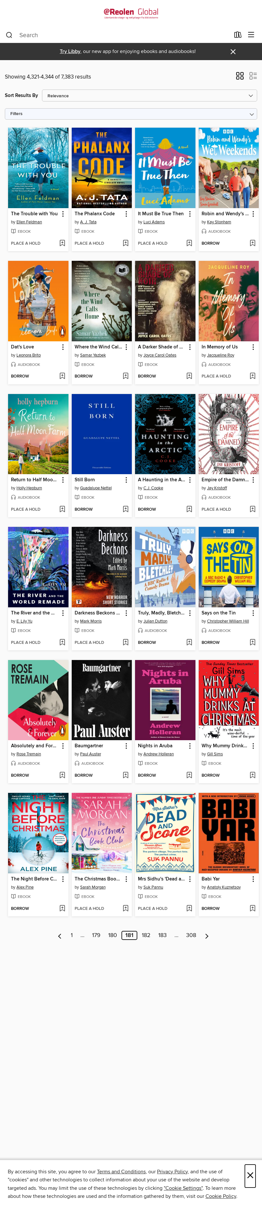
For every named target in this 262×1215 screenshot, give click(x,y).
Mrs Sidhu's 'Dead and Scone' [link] (162, 879)
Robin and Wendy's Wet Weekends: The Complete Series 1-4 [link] (226, 214)
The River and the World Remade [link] (35, 613)
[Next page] (207, 935)
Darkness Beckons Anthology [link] (99, 613)
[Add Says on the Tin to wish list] (252, 643)
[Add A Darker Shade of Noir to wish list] (189, 376)
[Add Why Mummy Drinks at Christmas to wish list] (252, 776)
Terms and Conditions (121, 1171)
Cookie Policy (220, 1196)
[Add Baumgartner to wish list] (125, 776)
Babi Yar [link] (211, 879)
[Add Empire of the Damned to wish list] (252, 510)
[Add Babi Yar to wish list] (252, 909)
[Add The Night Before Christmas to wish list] (62, 909)
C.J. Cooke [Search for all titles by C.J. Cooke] (153, 488)
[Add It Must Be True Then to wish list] (189, 244)
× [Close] (250, 1176)
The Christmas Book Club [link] (99, 879)
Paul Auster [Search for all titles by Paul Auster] (90, 754)
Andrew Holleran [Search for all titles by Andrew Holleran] (158, 754)
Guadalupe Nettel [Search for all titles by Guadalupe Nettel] (96, 488)
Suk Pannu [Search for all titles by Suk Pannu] (153, 887)
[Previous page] (60, 935)
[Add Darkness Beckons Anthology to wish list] (125, 643)
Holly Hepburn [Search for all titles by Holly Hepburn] (29, 488)
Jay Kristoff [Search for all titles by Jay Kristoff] (217, 488)
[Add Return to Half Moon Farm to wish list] (62, 510)
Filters (16, 114)
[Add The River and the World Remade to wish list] (62, 643)
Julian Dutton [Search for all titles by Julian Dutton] (155, 621)
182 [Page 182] (146, 935)
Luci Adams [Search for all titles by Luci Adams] (154, 222)
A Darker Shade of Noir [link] (162, 347)
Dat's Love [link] (22, 347)
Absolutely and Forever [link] (35, 746)
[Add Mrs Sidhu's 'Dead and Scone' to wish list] (189, 909)
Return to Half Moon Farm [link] (35, 480)
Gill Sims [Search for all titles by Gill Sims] (215, 754)
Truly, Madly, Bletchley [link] (162, 613)
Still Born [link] (85, 480)
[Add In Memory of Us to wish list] (252, 376)
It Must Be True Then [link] (161, 214)
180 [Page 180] (112, 935)
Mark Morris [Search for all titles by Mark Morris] (91, 621)
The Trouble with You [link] (34, 214)
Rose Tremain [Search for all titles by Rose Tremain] (28, 754)
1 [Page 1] (72, 935)
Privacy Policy (172, 1171)
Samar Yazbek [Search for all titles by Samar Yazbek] (93, 355)
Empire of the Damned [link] (226, 480)
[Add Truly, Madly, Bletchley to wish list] (189, 643)
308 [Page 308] (191, 935)
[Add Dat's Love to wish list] (62, 376)
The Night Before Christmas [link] (35, 879)
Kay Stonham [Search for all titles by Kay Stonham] (219, 222)
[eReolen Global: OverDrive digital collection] (131, 13)
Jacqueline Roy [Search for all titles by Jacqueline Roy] (220, 355)
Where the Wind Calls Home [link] (99, 347)
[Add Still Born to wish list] (125, 510)
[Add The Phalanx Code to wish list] (125, 244)
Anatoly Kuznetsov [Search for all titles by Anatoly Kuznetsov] (224, 887)
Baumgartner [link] (89, 746)
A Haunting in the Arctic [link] (162, 480)
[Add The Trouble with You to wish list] (62, 244)
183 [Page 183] (162, 935)
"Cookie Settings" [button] (183, 1188)
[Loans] (238, 36)
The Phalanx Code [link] (95, 214)
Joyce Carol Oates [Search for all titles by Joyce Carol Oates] (159, 355)
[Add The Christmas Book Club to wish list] (125, 909)
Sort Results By (21, 95)
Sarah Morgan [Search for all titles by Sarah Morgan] (93, 887)
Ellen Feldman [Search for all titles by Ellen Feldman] (29, 222)
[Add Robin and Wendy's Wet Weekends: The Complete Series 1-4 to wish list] (252, 244)
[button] (240, 78)
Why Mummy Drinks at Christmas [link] (226, 746)
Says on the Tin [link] (219, 613)
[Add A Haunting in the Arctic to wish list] (189, 510)
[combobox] (118, 35)
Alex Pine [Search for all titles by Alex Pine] (25, 887)
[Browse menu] (251, 35)
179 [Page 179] (96, 935)
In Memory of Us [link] (220, 347)
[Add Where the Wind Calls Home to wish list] (125, 376)
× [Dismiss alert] (233, 52)
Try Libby (70, 51)
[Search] (9, 35)
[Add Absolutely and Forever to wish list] (62, 776)
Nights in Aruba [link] (155, 746)
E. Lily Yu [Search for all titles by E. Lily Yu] (24, 621)
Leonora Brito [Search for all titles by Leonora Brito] (28, 355)
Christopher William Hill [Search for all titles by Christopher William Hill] (228, 621)
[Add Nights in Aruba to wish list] (189, 776)
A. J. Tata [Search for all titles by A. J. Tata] (88, 222)
